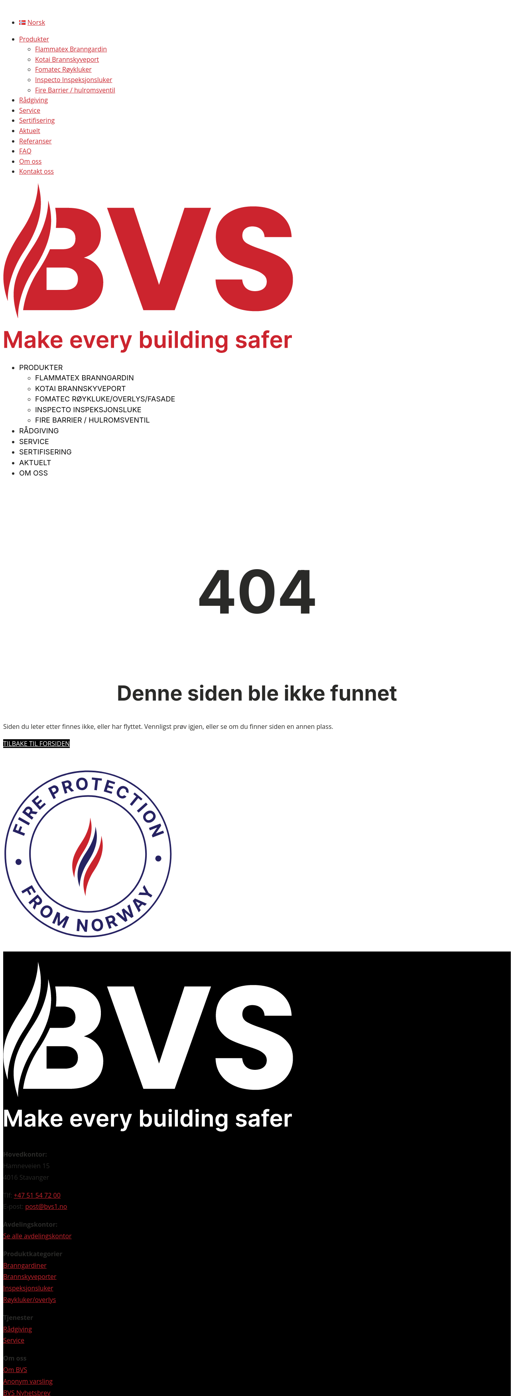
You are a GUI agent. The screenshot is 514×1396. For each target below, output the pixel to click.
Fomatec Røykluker (63, 69)
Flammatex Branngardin (71, 49)
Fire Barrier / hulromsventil (75, 90)
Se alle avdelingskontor (37, 1236)
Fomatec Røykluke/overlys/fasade (105, 399)
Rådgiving (33, 100)
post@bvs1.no (46, 1206)
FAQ (25, 151)
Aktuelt (29, 130)
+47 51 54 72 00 (37, 1195)
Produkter (34, 39)
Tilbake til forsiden (36, 743)
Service (29, 110)
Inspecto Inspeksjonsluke (88, 409)
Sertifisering (37, 120)
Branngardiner (25, 1265)
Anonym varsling (28, 1381)
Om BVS (15, 1369)
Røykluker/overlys (29, 1299)
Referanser (35, 141)
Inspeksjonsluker (28, 1288)
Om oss (30, 161)
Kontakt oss (36, 171)
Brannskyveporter (30, 1276)
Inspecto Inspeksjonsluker (73, 79)
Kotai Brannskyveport (67, 59)
